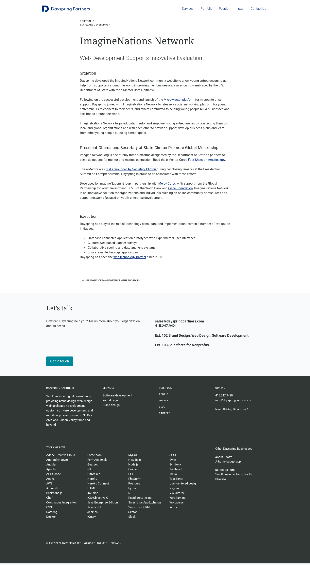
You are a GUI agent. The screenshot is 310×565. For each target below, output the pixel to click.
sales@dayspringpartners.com (179, 323)
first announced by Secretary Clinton (131, 171)
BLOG (162, 408)
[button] (110, 282)
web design (84, 402)
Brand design (111, 406)
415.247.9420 (224, 397)
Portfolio (165, 389)
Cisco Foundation (180, 190)
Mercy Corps (167, 185)
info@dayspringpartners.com (234, 402)
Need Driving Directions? (231, 411)
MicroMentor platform (179, 101)
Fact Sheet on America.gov (206, 161)
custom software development (66, 412)
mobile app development (62, 417)
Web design (110, 402)
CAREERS (164, 414)
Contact (221, 389)
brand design (67, 402)
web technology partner (129, 259)
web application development (65, 407)
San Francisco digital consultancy (68, 398)
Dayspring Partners (60, 389)
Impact (163, 402)
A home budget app (228, 463)
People (163, 395)
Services (108, 389)
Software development (117, 397)
